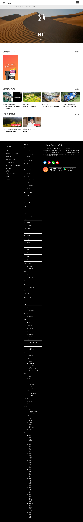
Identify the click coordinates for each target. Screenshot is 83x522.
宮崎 (29, 448)
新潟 (29, 494)
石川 (29, 489)
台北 (29, 378)
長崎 (29, 514)
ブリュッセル (31, 336)
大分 (29, 476)
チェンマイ (30, 384)
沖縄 (29, 475)
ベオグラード (31, 185)
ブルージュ (30, 334)
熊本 (29, 455)
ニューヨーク (31, 363)
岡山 (29, 485)
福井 (29, 451)
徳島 (29, 435)
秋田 (29, 446)
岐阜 (29, 462)
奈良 (29, 492)
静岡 (29, 487)
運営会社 (8, 176)
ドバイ (29, 167)
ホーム (5, 6)
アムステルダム (32, 342)
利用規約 (8, 171)
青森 (29, 469)
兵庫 (29, 482)
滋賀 (29, 466)
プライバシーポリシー (11, 174)
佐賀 (29, 437)
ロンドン (30, 395)
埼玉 (29, 460)
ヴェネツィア (31, 424)
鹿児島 (29, 441)
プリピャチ (30, 180)
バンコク (30, 388)
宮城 (29, 467)
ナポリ (29, 419)
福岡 (29, 473)
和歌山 (29, 457)
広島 (29, 491)
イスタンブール (32, 310)
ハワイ (29, 367)
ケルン (29, 348)
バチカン (30, 422)
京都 (29, 509)
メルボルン (30, 268)
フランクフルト (32, 350)
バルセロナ (30, 413)
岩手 (29, 464)
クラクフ (30, 154)
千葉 (29, 480)
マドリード (30, 409)
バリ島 (29, 216)
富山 (29, 453)
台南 (29, 376)
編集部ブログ (9, 156)
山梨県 (29, 510)
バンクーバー (31, 287)
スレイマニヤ (31, 277)
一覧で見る (76, 51)
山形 (29, 458)
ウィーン (30, 266)
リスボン (30, 355)
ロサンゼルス (31, 365)
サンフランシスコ (32, 370)
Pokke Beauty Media (11, 179)
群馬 (29, 501)
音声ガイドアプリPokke (12, 153)
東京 (29, 518)
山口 (29, 442)
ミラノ (29, 426)
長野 (29, 498)
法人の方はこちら (10, 159)
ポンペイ (30, 420)
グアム (29, 361)
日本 (16, 6)
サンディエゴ (31, 369)
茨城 (29, 496)
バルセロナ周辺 (32, 411)
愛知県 (29, 500)
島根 (21, 6)
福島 (29, 449)
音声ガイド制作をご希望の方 (13, 165)
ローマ (29, 429)
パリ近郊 (30, 401)
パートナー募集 (10, 162)
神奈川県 (30, 503)
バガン (29, 225)
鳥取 (29, 439)
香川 (29, 471)
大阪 (29, 505)
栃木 (29, 483)
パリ (29, 403)
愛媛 (29, 478)
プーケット (30, 386)
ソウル (29, 322)
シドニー (30, 328)
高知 (29, 444)
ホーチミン (30, 316)
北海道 (29, 507)
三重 (29, 512)
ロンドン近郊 (31, 394)
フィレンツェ (31, 427)
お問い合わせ (9, 168)
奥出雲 (28, 6)
